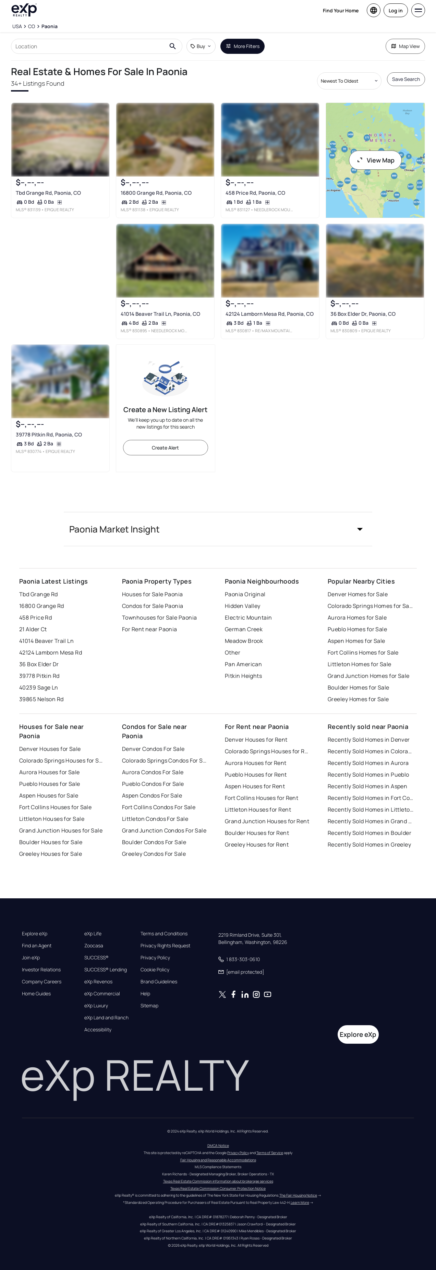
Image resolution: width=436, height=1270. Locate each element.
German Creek (244, 629)
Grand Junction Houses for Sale (60, 830)
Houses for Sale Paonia (152, 594)
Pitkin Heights (243, 676)
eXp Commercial (102, 993)
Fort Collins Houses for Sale (55, 807)
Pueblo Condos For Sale (153, 784)
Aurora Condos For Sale (153, 772)
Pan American (243, 664)
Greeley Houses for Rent (257, 844)
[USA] (17, 26)
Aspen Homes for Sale (356, 641)
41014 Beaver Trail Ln (46, 641)
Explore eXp (34, 933)
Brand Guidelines (159, 981)
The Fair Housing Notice (298, 1195)
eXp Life (92, 933)
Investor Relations (41, 969)
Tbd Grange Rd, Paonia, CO (48, 192)
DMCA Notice (218, 1145)
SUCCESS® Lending (105, 969)
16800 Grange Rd (41, 606)
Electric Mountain (248, 617)
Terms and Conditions (164, 933)
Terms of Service (269, 1152)
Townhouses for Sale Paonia (159, 617)
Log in (396, 10)
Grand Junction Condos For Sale (164, 830)
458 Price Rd (35, 617)
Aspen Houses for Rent (255, 786)
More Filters (242, 46)
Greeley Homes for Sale (358, 699)
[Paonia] (49, 26)
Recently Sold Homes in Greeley (369, 844)
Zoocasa (93, 945)
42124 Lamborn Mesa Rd (50, 652)
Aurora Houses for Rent (256, 763)
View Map (375, 160)
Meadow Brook (244, 641)
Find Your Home (341, 10)
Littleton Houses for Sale (51, 819)
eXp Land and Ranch (106, 1017)
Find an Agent (36, 945)
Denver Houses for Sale (50, 749)
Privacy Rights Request (165, 945)
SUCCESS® (96, 957)
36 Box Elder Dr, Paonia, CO (363, 313)
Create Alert (165, 447)
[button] (218, 529)
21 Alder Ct (33, 629)
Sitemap (149, 1005)
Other (232, 652)
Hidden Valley (243, 606)
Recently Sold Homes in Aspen (367, 786)
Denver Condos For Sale (153, 749)
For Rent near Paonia (149, 629)
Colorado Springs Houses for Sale (62, 760)
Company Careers (41, 981)
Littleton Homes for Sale (359, 664)
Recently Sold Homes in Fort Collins (370, 798)
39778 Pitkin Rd (39, 676)
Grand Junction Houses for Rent (267, 821)
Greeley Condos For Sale (154, 854)
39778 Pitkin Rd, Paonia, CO (49, 434)
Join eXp (31, 957)
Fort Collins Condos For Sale (158, 807)
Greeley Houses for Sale (50, 854)
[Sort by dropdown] (349, 80)
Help (145, 993)
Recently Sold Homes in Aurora (368, 763)
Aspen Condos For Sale (152, 795)
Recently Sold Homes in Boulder (369, 833)
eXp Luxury (96, 1005)
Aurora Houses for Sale (49, 772)
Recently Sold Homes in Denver (369, 739)
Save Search (406, 79)
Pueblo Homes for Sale (357, 629)
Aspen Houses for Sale (48, 795)
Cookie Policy (155, 969)
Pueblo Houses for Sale (49, 784)
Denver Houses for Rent (256, 739)
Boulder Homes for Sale (358, 687)
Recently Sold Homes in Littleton (370, 809)
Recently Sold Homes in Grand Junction (370, 821)
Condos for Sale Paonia (152, 606)
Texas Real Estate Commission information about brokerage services (218, 1181)
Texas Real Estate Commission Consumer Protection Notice (218, 1188)
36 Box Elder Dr (39, 664)
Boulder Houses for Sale (50, 842)
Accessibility (97, 1029)
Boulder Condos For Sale (154, 842)
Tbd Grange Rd (38, 594)
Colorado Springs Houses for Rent (268, 751)
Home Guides (36, 993)
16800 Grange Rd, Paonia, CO (156, 192)
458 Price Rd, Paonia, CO (255, 192)
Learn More (300, 1202)
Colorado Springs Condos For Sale (165, 760)
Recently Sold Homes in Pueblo (368, 774)
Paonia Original (245, 594)
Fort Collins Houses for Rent (261, 798)
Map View (405, 46)
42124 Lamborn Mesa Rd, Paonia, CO (270, 313)
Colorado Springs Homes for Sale (370, 606)
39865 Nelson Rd (41, 699)
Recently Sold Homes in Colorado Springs (370, 751)
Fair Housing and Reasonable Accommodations (218, 1160)
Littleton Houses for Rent (258, 809)
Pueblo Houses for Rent (256, 774)
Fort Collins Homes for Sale (363, 652)
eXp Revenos (98, 981)
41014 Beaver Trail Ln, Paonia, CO (160, 313)
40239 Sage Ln (38, 687)
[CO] (31, 26)
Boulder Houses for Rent (257, 833)
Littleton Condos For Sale (155, 819)
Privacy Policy (155, 957)
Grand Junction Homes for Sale (369, 676)
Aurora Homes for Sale (357, 617)
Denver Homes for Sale (358, 594)
